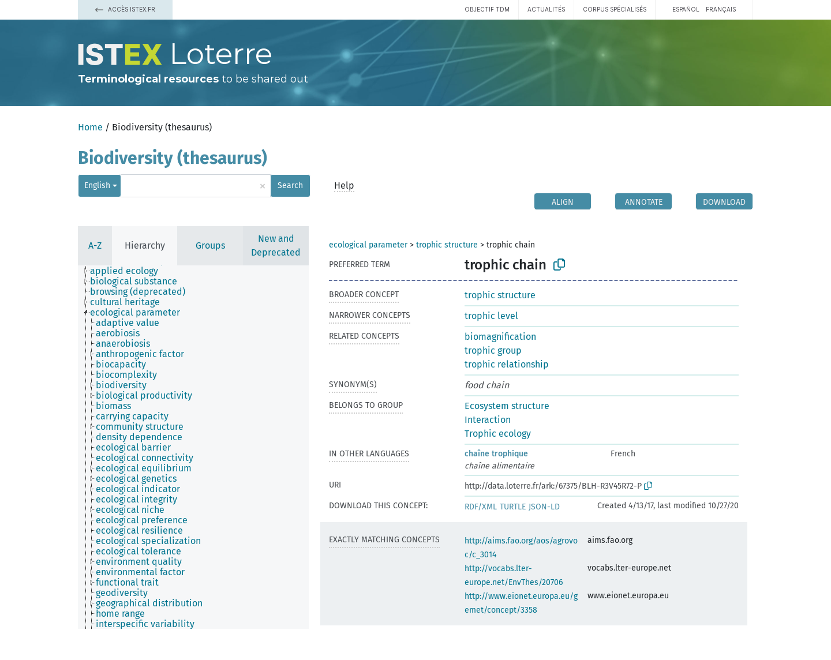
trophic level (491, 315)
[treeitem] (129, 271)
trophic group (493, 350)
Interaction (488, 419)
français (721, 9)
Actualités (546, 9)
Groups (210, 245)
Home (90, 127)
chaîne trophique (496, 454)
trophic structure (447, 245)
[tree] (193, 447)
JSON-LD (544, 507)
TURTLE (513, 507)
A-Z (95, 245)
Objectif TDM (487, 9)
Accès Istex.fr (125, 9)
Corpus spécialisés (614, 9)
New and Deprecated (276, 245)
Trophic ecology (498, 433)
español (685, 9)
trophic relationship (507, 364)
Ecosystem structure (507, 405)
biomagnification (500, 336)
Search (290, 185)
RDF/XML (481, 507)
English (97, 185)
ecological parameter (368, 245)
